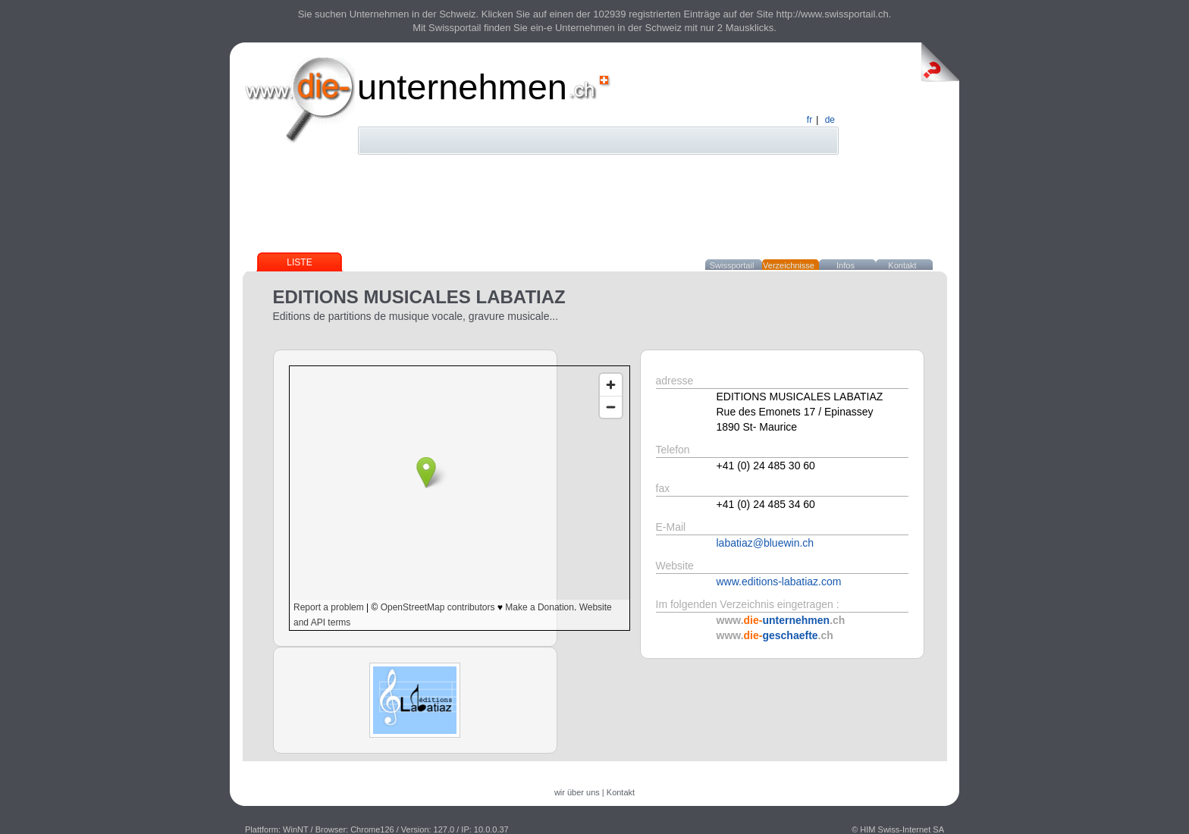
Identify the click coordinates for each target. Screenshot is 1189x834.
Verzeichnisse (788, 265)
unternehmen (462, 87)
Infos (845, 265)
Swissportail (732, 265)
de (830, 119)
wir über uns (577, 792)
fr (809, 119)
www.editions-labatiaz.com (779, 581)
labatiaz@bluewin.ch (765, 543)
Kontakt (902, 265)
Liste (299, 262)
